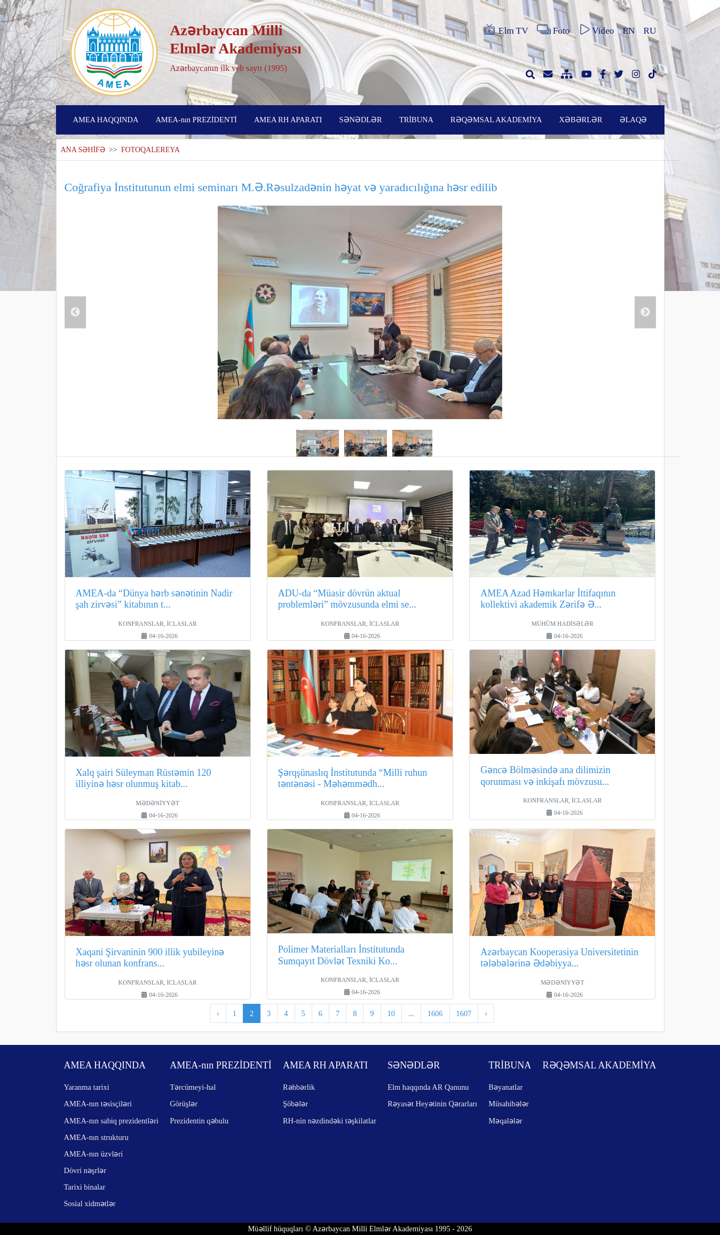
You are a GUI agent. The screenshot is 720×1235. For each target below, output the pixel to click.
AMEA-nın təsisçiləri (98, 1103)
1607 (464, 1013)
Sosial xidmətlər (90, 1203)
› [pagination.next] (486, 1013)
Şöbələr (295, 1103)
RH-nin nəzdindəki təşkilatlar (329, 1120)
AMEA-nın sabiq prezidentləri (111, 1120)
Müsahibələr (508, 1103)
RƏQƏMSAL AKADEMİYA (496, 119)
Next (645, 312)
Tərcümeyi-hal (193, 1087)
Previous (75, 312)
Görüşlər (183, 1103)
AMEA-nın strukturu (96, 1137)
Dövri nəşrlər (85, 1170)
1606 (435, 1013)
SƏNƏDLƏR (360, 119)
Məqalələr (505, 1120)
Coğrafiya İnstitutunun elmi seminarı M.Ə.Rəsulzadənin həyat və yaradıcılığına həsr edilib (281, 187)
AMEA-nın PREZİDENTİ (195, 119)
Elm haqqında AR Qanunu (428, 1087)
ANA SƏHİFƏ (83, 150)
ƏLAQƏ (633, 119)
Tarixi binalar (85, 1187)
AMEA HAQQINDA (106, 119)
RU (650, 31)
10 (391, 1013)
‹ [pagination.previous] (218, 1013)
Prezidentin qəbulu (199, 1120)
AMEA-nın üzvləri (93, 1154)
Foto (553, 30)
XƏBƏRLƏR (581, 119)
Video (596, 30)
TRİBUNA (416, 119)
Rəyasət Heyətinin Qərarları (432, 1103)
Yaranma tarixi (86, 1087)
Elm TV (505, 30)
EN (628, 31)
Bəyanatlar (505, 1087)
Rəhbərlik (299, 1087)
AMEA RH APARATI (288, 119)
